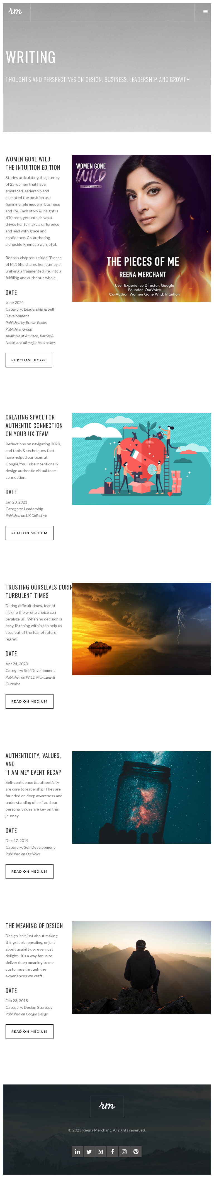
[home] (15, 11)
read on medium (29, 533)
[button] (204, 12)
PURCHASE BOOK (28, 360)
